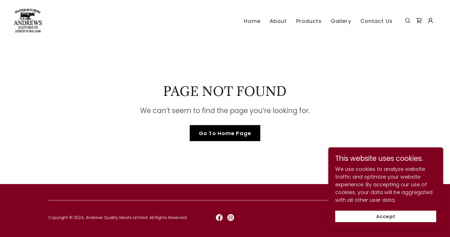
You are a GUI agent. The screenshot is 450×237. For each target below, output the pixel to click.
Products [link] (309, 21)
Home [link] (252, 21)
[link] (28, 19)
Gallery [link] (341, 21)
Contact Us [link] (376, 21)
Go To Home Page (225, 133)
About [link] (278, 21)
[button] (430, 20)
